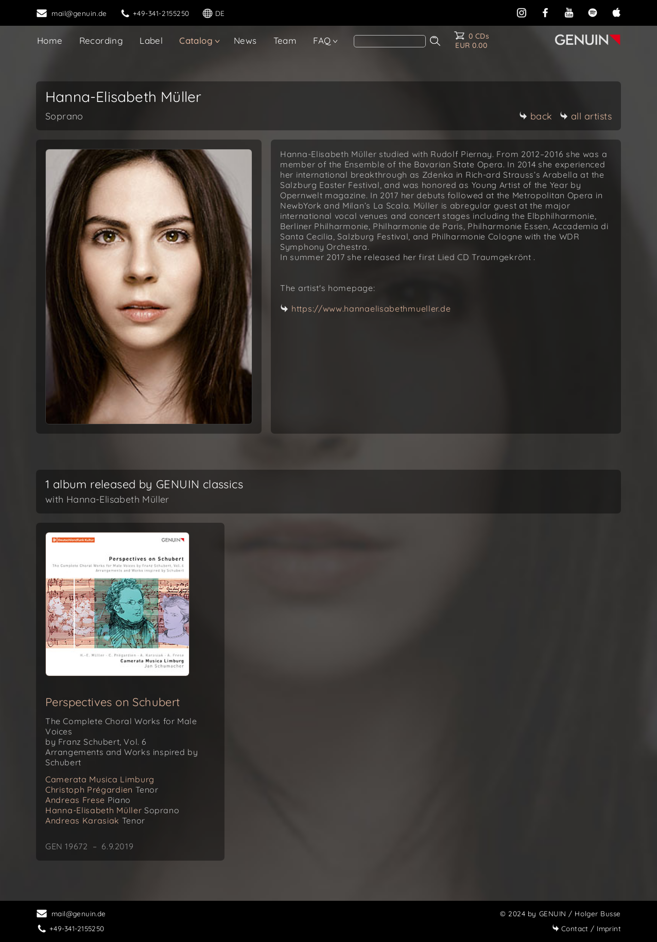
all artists (586, 116)
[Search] (390, 41)
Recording (101, 40)
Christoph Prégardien (102, 789)
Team (285, 40)
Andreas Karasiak (95, 820)
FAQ (322, 40)
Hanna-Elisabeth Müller (112, 810)
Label (151, 40)
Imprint (586, 928)
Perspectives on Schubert (112, 702)
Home (50, 40)
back (535, 116)
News (245, 40)
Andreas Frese (88, 800)
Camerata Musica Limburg (99, 779)
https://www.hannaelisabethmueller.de (371, 308)
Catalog (196, 40)
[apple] (616, 11)
